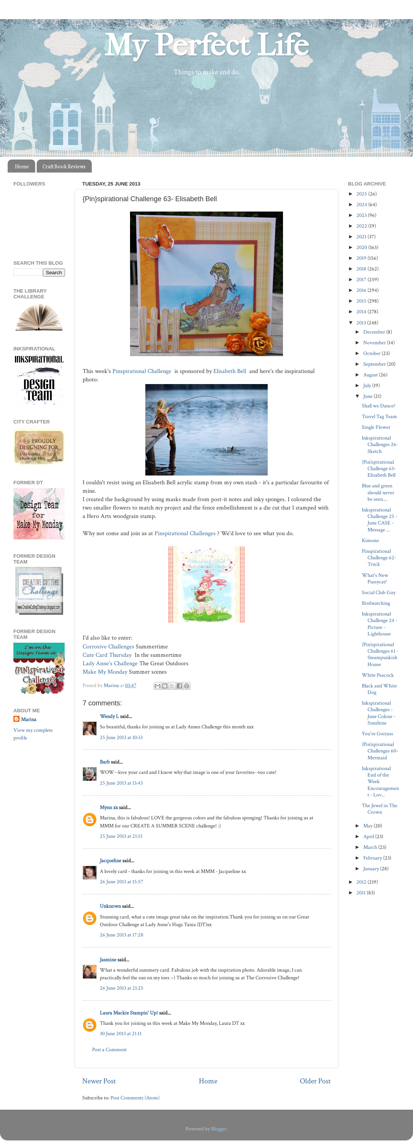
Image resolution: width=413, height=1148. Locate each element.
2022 (362, 226)
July (367, 385)
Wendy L (109, 716)
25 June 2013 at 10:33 (121, 737)
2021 (361, 236)
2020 (362, 247)
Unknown (110, 906)
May (368, 825)
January (371, 868)
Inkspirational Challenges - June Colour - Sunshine (378, 712)
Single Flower (376, 427)
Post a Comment (109, 1049)
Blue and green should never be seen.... (378, 492)
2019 (361, 258)
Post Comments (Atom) (135, 1097)
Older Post (315, 1081)
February (373, 857)
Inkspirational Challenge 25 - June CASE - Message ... (379, 519)
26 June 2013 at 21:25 (121, 988)
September (375, 364)
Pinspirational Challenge (142, 371)
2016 (361, 290)
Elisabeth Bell (230, 371)
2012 (361, 882)
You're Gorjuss (377, 733)
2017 (361, 279)
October (372, 353)
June (368, 396)
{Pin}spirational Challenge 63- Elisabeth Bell (379, 468)
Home (22, 166)
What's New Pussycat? (375, 578)
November (375, 342)
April (369, 836)
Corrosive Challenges (108, 647)
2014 (361, 311)
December (374, 331)
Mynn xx (109, 807)
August (371, 374)
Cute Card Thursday (107, 655)
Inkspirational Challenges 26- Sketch (380, 444)
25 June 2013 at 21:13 (121, 836)
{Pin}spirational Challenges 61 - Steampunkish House (380, 654)
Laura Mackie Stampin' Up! (129, 1012)
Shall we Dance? (378, 405)
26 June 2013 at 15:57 (121, 881)
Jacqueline (110, 860)
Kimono (370, 540)
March (370, 847)
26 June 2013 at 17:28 (121, 934)
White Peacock (378, 675)
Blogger (219, 1128)
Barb (105, 761)
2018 (361, 268)
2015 (361, 301)
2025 (362, 193)
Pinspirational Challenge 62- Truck (379, 557)
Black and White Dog (379, 689)
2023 (362, 215)
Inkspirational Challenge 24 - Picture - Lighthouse (379, 623)
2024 (362, 204)
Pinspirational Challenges (185, 533)
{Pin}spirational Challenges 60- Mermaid (380, 751)
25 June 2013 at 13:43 (121, 783)
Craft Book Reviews (64, 166)
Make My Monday (105, 672)
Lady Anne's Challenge (110, 663)
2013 (361, 322)
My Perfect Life (206, 46)
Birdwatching (376, 603)
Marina (28, 719)
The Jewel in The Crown (379, 809)
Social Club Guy (378, 592)
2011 (361, 892)
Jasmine (108, 959)
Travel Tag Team (379, 416)
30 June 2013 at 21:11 (120, 1033)
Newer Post (99, 1081)
